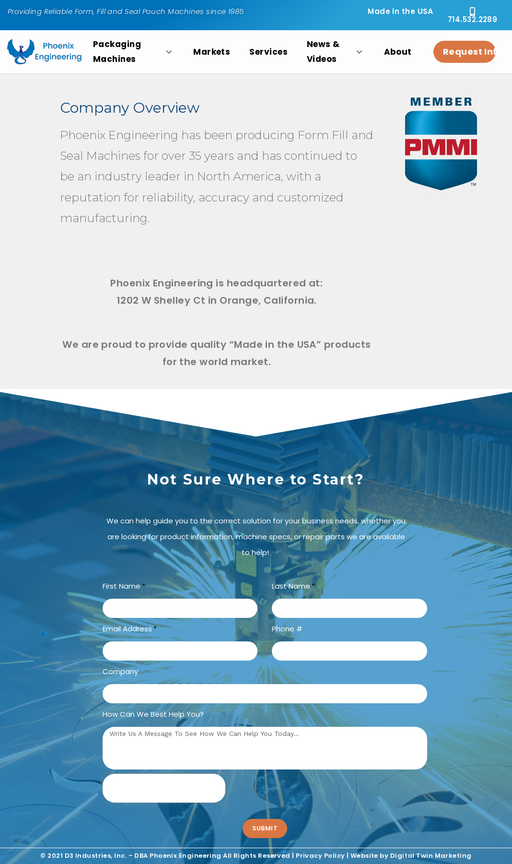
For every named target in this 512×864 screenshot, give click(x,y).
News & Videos (336, 51)
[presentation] (164, 788)
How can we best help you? (153, 714)
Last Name (291, 586)
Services (268, 52)
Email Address (127, 629)
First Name (121, 586)
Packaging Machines (133, 51)
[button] (472, 15)
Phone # (287, 629)
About (398, 52)
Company (120, 671)
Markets (211, 52)
